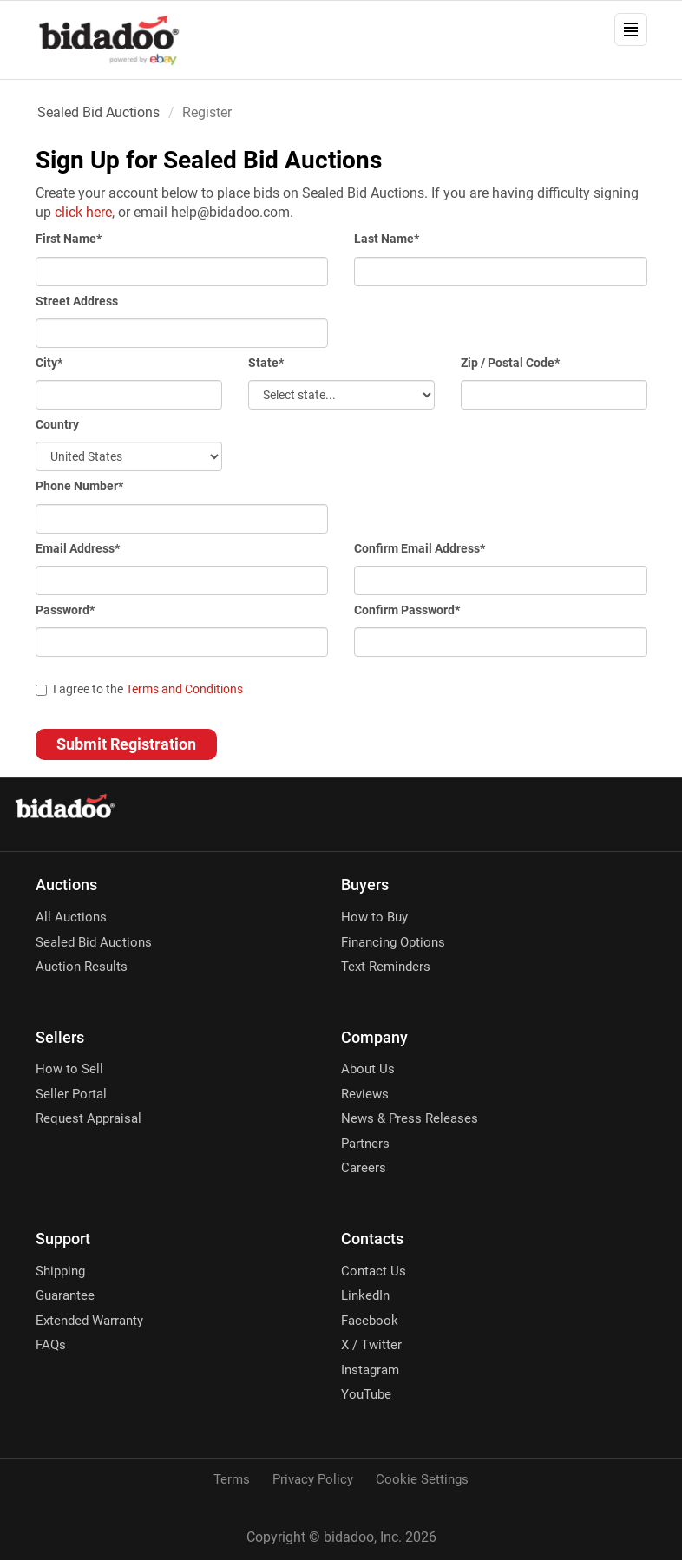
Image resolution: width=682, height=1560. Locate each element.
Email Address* (78, 548)
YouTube (366, 1394)
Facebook (369, 1320)
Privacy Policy (312, 1479)
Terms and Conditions (184, 689)
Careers (363, 1168)
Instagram (370, 1370)
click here (83, 212)
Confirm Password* (407, 610)
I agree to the (139, 689)
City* (49, 363)
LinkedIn (365, 1295)
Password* (65, 610)
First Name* (69, 239)
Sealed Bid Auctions (98, 112)
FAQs (51, 1345)
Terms (231, 1479)
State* (266, 363)
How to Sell (69, 1069)
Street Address (77, 301)
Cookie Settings (422, 1479)
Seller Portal (71, 1094)
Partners (365, 1143)
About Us (368, 1069)
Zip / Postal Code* (510, 363)
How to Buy (374, 917)
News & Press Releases (409, 1118)
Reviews (365, 1094)
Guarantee (65, 1295)
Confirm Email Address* (419, 548)
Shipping (60, 1271)
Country (57, 424)
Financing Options (393, 942)
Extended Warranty (89, 1320)
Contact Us (373, 1271)
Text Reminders (385, 966)
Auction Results (82, 966)
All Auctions (71, 917)
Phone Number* (79, 486)
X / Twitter (371, 1345)
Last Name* (386, 239)
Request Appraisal (88, 1118)
